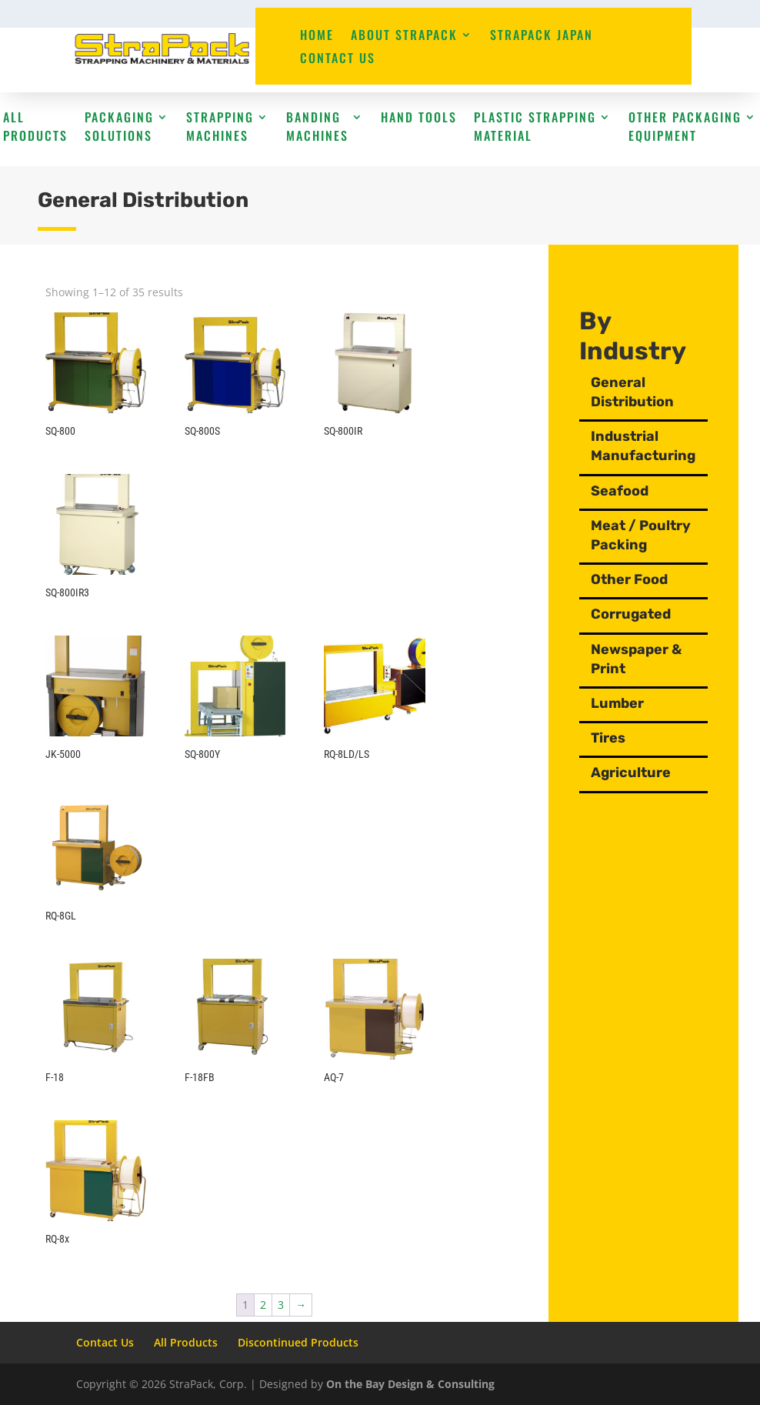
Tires (629, 737)
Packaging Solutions (119, 126)
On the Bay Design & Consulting (410, 1384)
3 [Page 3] (281, 1304)
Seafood (626, 490)
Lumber (638, 703)
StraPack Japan (541, 36)
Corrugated (652, 614)
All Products (35, 126)
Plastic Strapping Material (535, 126)
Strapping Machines (220, 126)
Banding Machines (317, 126)
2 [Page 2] (263, 1304)
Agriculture (652, 772)
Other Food (650, 579)
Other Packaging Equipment (685, 126)
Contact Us (337, 59)
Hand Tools (419, 117)
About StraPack (404, 36)
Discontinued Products (298, 1342)
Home (317, 36)
